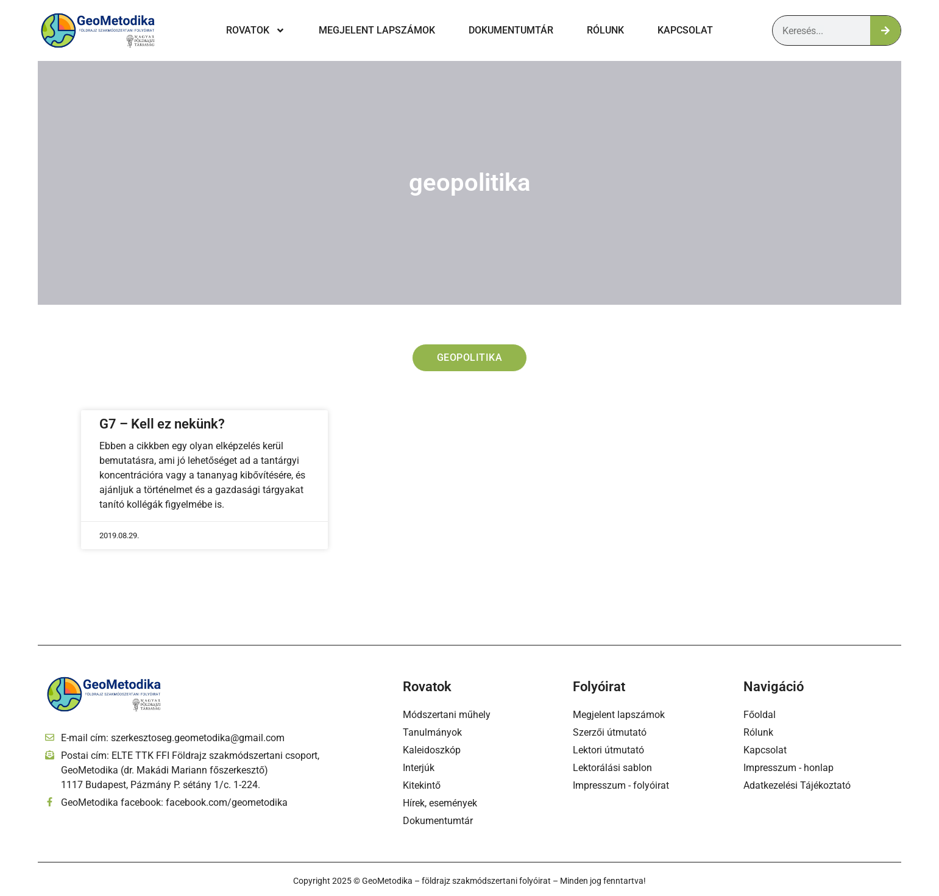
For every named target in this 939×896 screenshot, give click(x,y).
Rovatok (255, 30)
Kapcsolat (685, 30)
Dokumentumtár (511, 30)
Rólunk (605, 30)
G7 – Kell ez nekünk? (162, 424)
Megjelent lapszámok (377, 30)
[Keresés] (885, 30)
